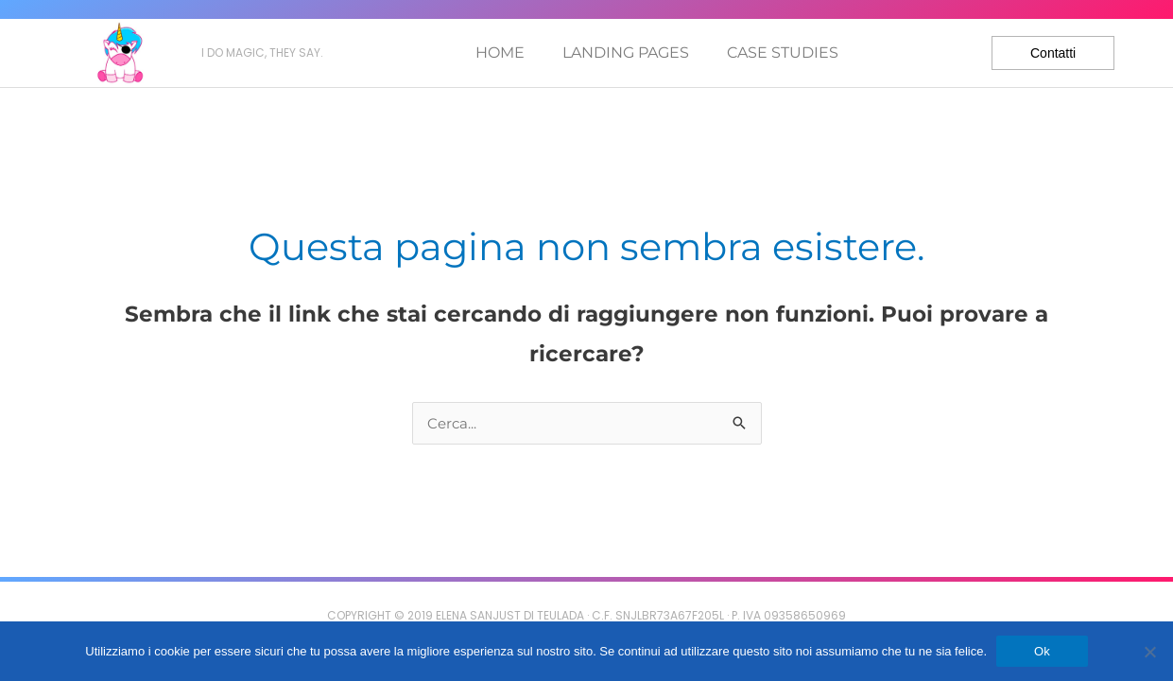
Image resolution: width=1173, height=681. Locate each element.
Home (500, 52)
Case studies (782, 52)
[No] (1149, 651)
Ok (1042, 651)
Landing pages (625, 52)
